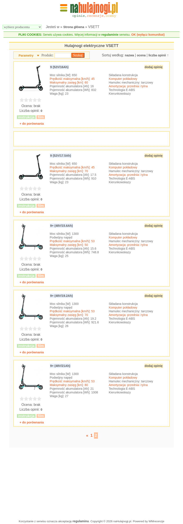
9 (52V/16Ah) (59, 67)
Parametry (26, 55)
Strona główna (73, 27)
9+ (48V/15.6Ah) (61, 225)
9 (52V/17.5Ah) (60, 155)
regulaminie (110, 34)
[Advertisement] (91, 482)
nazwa (129, 55)
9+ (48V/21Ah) (60, 366)
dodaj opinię (154, 67)
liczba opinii (157, 55)
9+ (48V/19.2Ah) (61, 295)
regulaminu (80, 521)
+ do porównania (32, 123)
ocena (141, 55)
